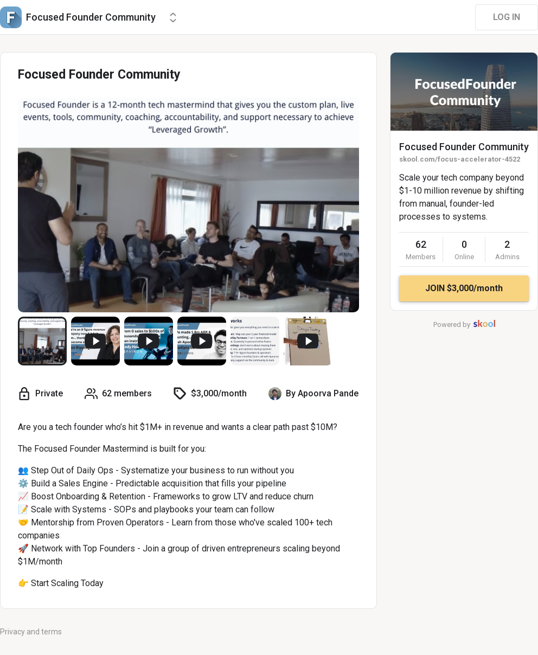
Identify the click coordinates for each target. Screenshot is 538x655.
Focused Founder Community (464, 146)
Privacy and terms (31, 631)
